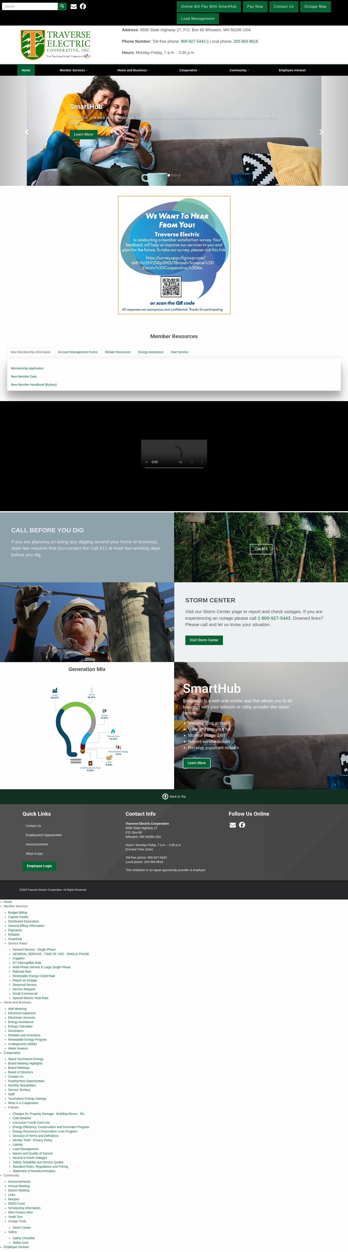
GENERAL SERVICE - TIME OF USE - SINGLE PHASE (51, 954)
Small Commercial (25, 993)
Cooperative (189, 70)
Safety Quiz (20, 1242)
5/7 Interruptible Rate (27, 962)
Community (240, 70)
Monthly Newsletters (22, 1085)
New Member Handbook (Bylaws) (34, 384)
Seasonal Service (24, 984)
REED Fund (16, 1203)
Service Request (24, 989)
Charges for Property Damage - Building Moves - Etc (48, 1114)
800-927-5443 (193, 41)
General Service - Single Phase (34, 949)
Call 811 (261, 549)
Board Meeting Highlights (25, 1063)
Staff (11, 1094)
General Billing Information (26, 925)
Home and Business (133, 70)
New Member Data (24, 376)
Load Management (25, 1149)
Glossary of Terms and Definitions (35, 1136)
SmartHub (15, 939)
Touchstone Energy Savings (27, 1098)
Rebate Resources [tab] (118, 352)
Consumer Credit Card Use (31, 1122)
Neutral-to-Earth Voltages (30, 1158)
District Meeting (18, 1190)
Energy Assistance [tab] (150, 352)
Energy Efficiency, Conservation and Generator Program (51, 1127)
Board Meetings (19, 1067)
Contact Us (33, 826)
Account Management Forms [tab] (78, 352)
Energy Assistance (20, 1022)
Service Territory (19, 1090)
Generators (16, 1031)
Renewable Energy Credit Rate (34, 976)
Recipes (13, 1199)
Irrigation (18, 958)
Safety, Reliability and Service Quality (38, 1162)
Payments (15, 930)
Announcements (37, 844)
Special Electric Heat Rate (30, 998)
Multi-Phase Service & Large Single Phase (42, 967)
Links (11, 1195)
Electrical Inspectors (22, 1013)
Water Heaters (18, 1048)
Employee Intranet (292, 70)
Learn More (83, 134)
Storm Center (22, 1227)
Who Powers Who (20, 1212)
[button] (26, 131)
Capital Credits (18, 917)
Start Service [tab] (179, 352)
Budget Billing (17, 912)
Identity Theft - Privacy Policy (32, 1140)
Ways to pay (34, 853)
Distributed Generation (23, 921)
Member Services (74, 70)
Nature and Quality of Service (33, 1153)
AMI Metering (17, 1008)
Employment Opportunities (44, 835)
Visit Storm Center (204, 640)
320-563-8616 (245, 41)
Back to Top (178, 796)
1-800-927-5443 (274, 618)
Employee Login (39, 866)
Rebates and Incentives (24, 1035)
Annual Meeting (18, 1186)
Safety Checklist (24, 1238)
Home (26, 70)
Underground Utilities (22, 1044)
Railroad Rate (22, 971)
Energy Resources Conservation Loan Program (45, 1131)
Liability (18, 1144)
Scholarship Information (24, 1208)
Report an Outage (25, 980)
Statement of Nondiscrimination (34, 1171)
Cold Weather (22, 1118)
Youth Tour (15, 1217)
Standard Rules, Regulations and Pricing (40, 1166)
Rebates (14, 934)
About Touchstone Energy (25, 1059)
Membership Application (27, 368)
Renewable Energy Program (27, 1039)
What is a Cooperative (23, 1103)
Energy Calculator (20, 1026)
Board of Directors (20, 1072)
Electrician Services (21, 1017)
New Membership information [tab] (31, 352)
